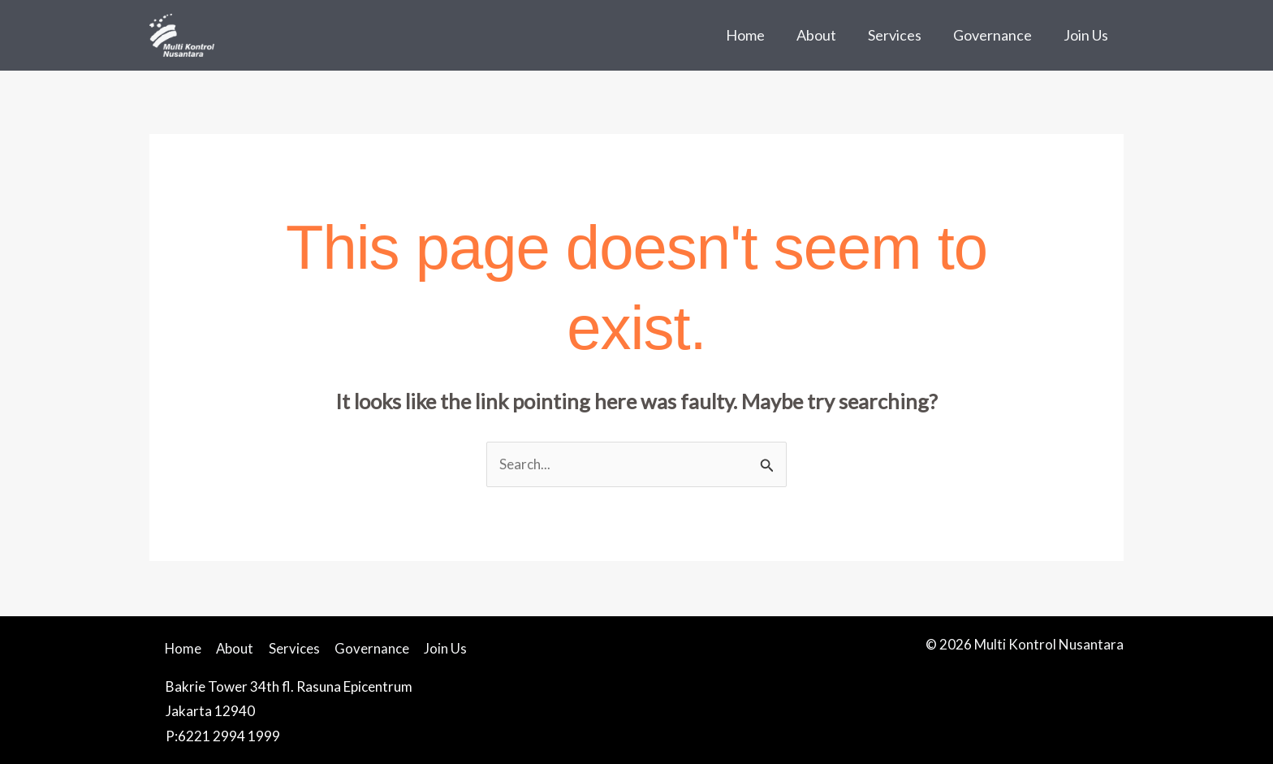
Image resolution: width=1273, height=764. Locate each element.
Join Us (1086, 35)
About (824, 35)
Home (755, 35)
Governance (995, 35)
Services (900, 35)
